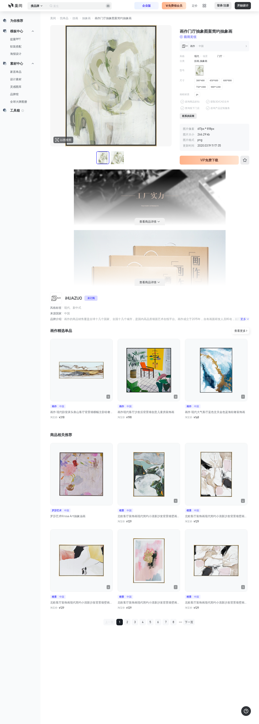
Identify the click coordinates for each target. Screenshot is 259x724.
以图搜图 (63, 140)
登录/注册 (223, 5)
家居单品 (15, 72)
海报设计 (15, 54)
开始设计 (242, 5)
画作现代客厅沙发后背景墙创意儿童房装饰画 (146, 412)
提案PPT (15, 39)
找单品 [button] (64, 18)
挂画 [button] (75, 18)
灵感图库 (15, 87)
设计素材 (15, 79)
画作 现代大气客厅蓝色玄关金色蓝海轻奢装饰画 (215, 412)
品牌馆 (14, 94)
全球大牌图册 (18, 102)
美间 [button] (53, 18)
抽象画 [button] (86, 18)
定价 (194, 6)
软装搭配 (15, 46)
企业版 (146, 5)
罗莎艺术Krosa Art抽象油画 (67, 516)
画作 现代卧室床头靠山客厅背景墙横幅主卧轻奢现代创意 (81, 412)
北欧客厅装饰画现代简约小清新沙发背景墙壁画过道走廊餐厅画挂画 (149, 516)
